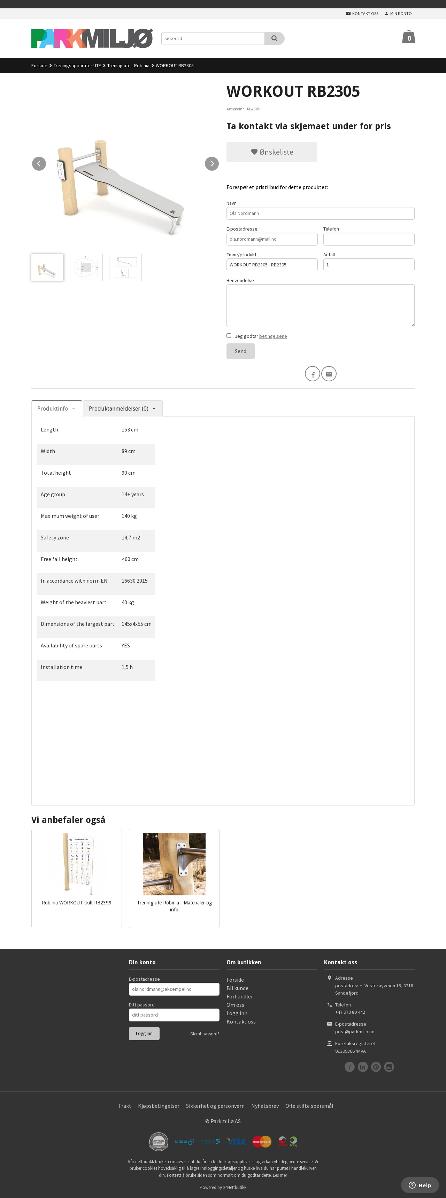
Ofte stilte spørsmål (309, 1105)
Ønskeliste (272, 152)
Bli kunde (237, 988)
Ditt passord (142, 1005)
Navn (320, 210)
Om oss (235, 1004)
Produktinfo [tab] (52, 408)
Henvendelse (320, 302)
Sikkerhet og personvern (215, 1105)
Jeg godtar (256, 336)
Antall (369, 261)
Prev (46, 162)
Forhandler (239, 996)
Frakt (124, 1105)
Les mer (280, 1175)
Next (219, 162)
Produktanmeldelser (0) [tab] (118, 408)
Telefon (369, 236)
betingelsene (273, 336)
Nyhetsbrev (265, 1105)
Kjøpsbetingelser (158, 1105)
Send (240, 351)
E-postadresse (272, 236)
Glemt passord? (205, 1034)
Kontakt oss (241, 1021)
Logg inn (236, 1013)
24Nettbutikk (234, 1187)
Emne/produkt (272, 261)
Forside (39, 65)
